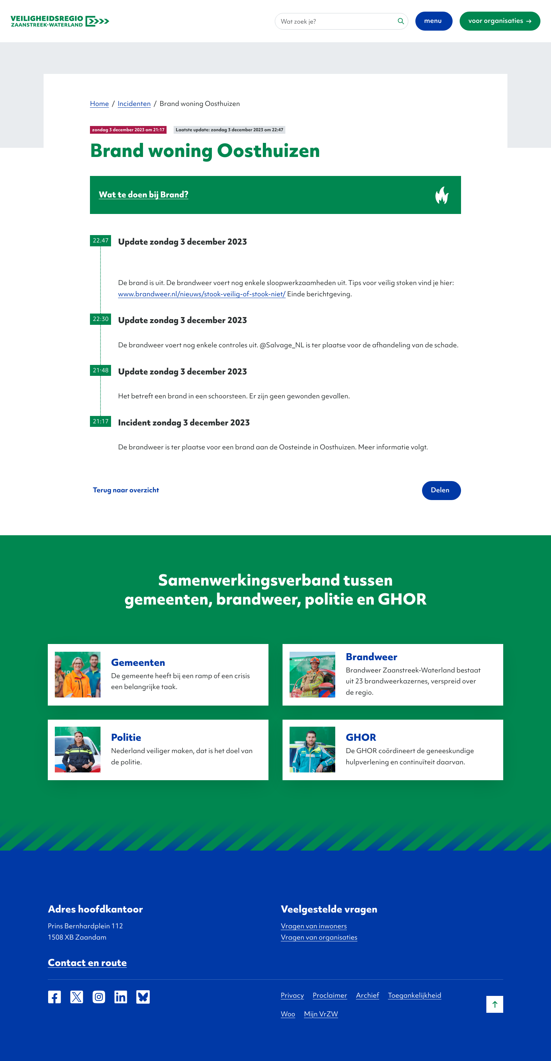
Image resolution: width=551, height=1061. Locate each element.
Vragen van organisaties (319, 937)
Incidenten (134, 103)
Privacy (292, 995)
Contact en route (87, 962)
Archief (367, 995)
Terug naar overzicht (126, 489)
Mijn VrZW (321, 1013)
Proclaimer (330, 995)
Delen (440, 489)
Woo (288, 1013)
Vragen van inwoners (314, 925)
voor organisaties (495, 20)
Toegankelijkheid (414, 995)
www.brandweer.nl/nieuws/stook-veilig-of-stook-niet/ (202, 293)
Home (99, 103)
